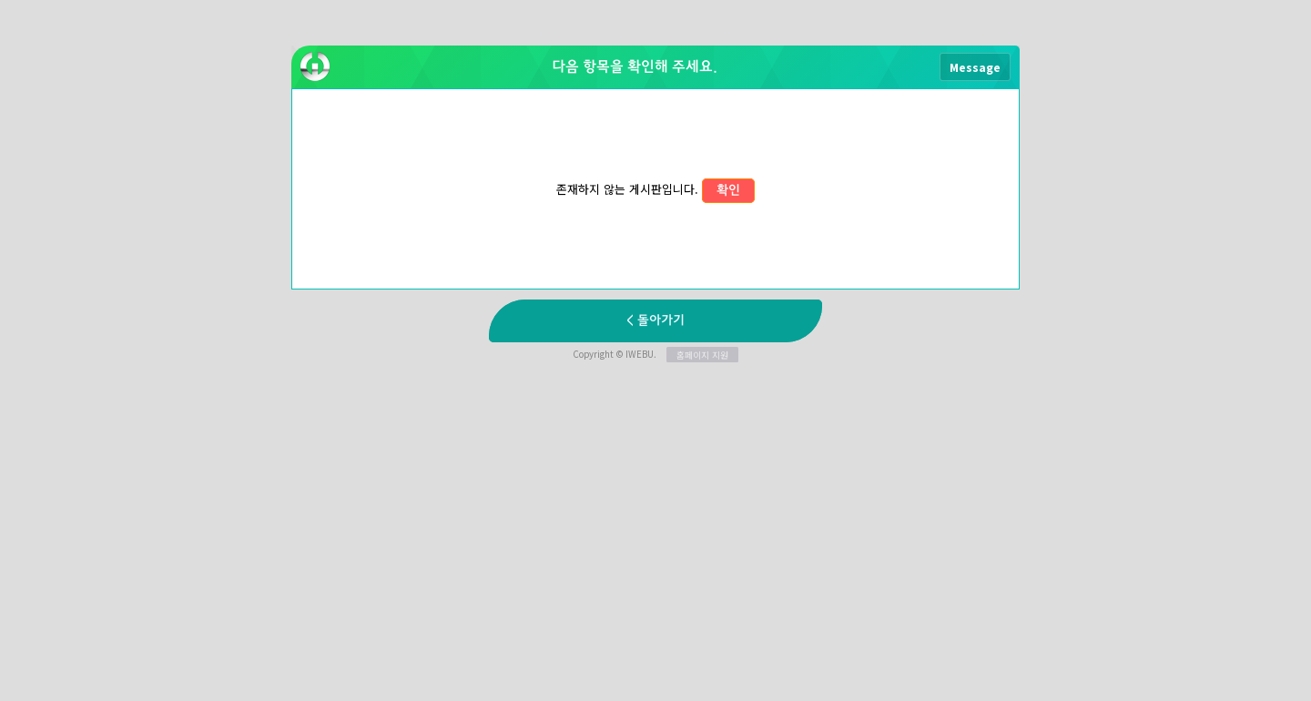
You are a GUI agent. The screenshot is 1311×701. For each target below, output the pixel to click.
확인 (728, 191)
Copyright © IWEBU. (655, 354)
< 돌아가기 (655, 321)
